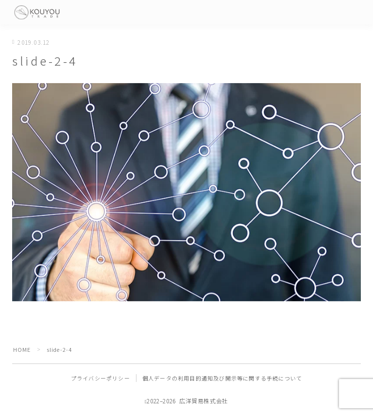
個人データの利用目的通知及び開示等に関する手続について (222, 378)
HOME (22, 349)
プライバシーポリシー (100, 378)
